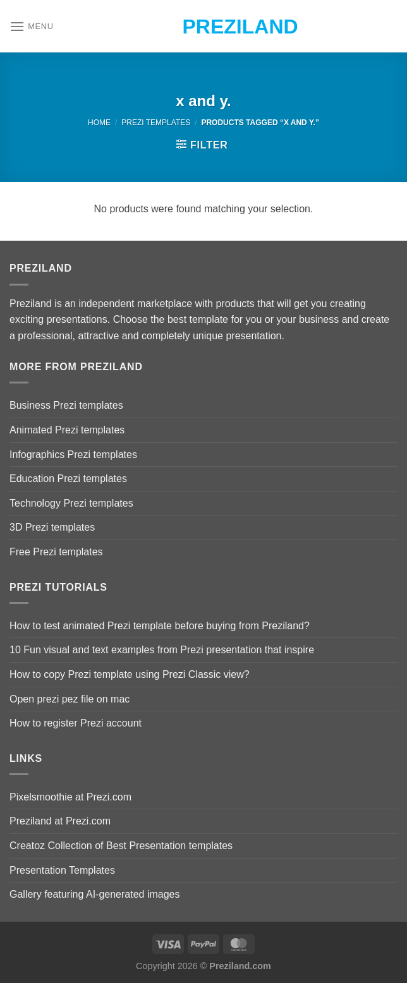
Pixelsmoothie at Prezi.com (70, 797)
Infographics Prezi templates (73, 454)
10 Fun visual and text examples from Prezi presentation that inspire (161, 649)
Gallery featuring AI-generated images (94, 894)
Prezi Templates (155, 122)
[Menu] (31, 26)
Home (99, 122)
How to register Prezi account (75, 723)
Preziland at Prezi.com (60, 821)
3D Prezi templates (52, 527)
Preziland (204, 26)
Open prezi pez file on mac (69, 699)
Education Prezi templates (68, 478)
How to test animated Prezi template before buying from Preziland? (159, 625)
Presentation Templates (62, 870)
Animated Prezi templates (67, 430)
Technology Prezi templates (71, 503)
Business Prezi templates (66, 405)
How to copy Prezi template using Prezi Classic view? (129, 674)
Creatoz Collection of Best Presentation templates (121, 845)
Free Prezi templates (56, 551)
